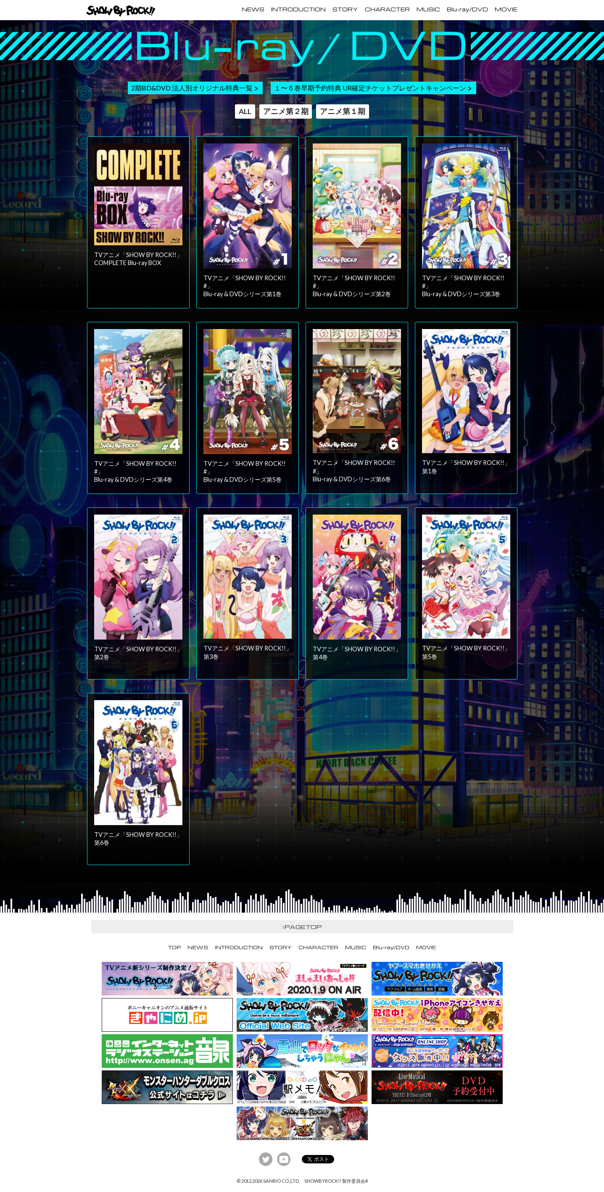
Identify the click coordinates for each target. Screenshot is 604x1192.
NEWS (253, 9)
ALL (245, 111)
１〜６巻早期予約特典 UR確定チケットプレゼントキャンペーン (370, 88)
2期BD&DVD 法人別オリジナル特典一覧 (192, 88)
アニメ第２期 (286, 111)
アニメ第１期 (342, 111)
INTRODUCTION (298, 9)
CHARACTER (387, 9)
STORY (345, 9)
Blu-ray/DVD (467, 9)
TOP (174, 947)
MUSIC (428, 9)
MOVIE (506, 9)
